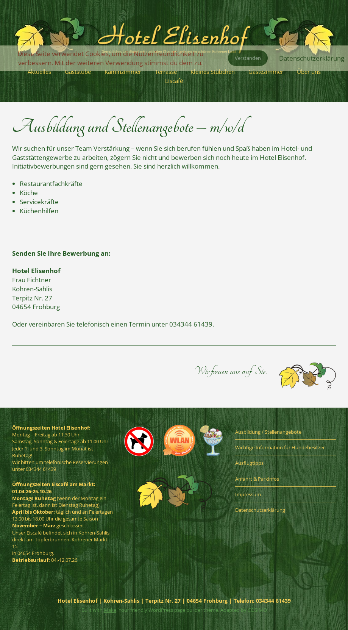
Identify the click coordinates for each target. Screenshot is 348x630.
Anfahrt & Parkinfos (257, 478)
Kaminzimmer (123, 71)
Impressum (248, 494)
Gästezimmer (265, 71)
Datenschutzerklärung (260, 510)
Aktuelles (39, 71)
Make (110, 610)
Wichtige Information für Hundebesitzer (280, 447)
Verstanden (248, 58)
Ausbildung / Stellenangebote (268, 431)
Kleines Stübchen (212, 71)
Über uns (309, 71)
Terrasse (166, 71)
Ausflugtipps (249, 463)
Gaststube (78, 71)
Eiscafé (174, 80)
